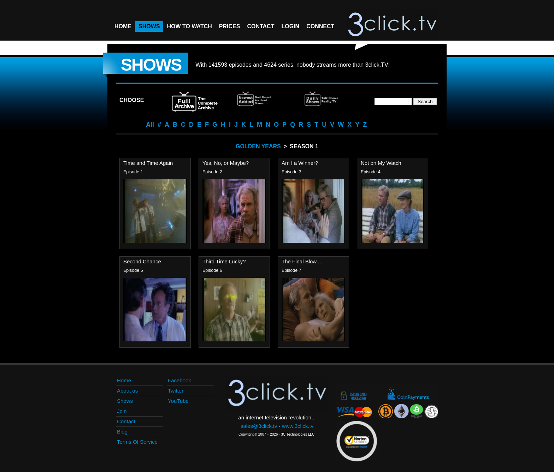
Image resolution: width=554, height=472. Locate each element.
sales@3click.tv (259, 426)
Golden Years (258, 146)
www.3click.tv (297, 426)
